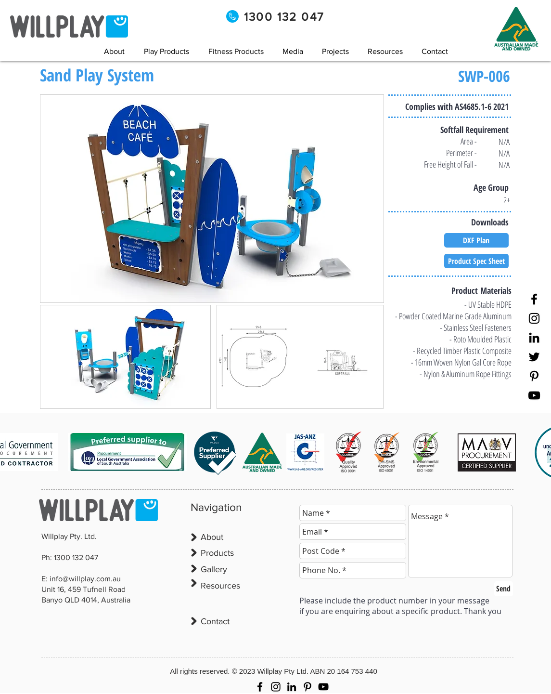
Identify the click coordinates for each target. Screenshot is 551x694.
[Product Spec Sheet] (476, 261)
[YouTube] (534, 395)
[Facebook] (534, 299)
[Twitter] (534, 357)
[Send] (503, 588)
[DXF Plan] (476, 240)
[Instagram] (534, 318)
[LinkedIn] (534, 337)
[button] (293, 51)
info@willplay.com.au (85, 579)
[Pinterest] (534, 376)
